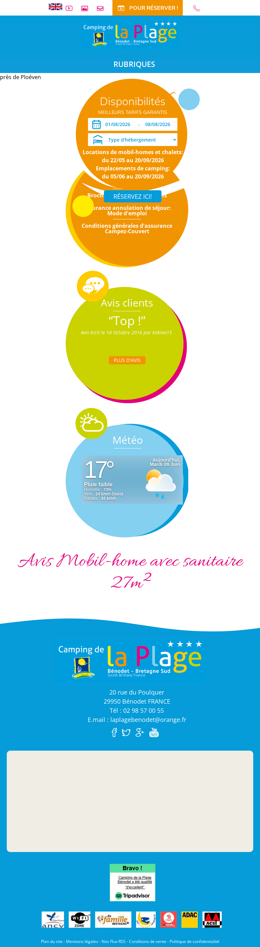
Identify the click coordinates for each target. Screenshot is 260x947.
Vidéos (72, 8)
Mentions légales (82, 941)
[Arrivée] (119, 124)
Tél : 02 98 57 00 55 (137, 710)
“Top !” (127, 320)
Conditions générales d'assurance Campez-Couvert (127, 228)
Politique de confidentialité (194, 941)
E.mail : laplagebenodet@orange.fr (137, 719)
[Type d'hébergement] (132, 139)
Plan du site (52, 941)
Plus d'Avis (127, 360)
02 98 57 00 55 (199, 8)
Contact (103, 8)
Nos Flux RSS (114, 941)
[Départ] (160, 124)
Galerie (87, 8)
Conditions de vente (147, 941)
